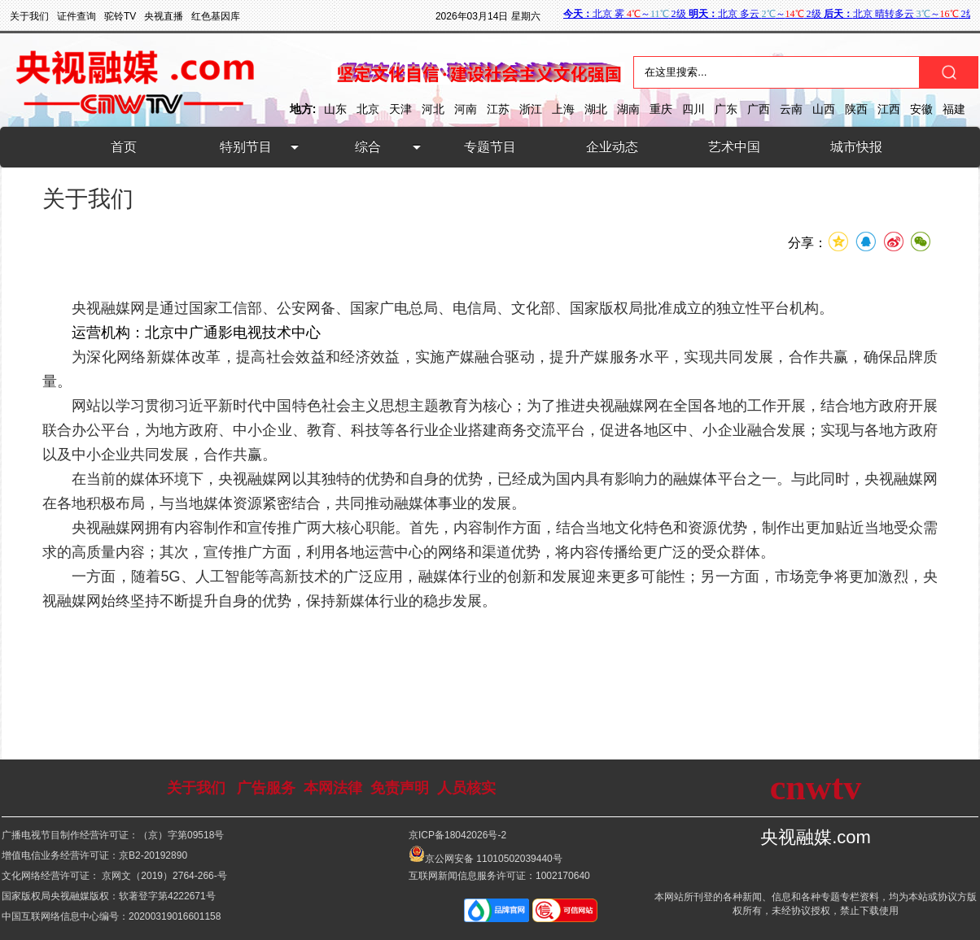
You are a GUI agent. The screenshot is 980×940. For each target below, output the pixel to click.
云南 (791, 108)
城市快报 (856, 147)
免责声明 (399, 788)
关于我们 (196, 788)
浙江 (530, 108)
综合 (368, 147)
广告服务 (266, 788)
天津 (400, 108)
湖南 (628, 108)
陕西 (856, 108)
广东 (726, 108)
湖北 (595, 108)
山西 (823, 108)
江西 (888, 108)
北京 (368, 108)
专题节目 (490, 147)
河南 (465, 108)
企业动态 (612, 147)
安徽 (921, 108)
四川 (693, 108)
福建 (954, 108)
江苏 (498, 108)
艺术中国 (734, 147)
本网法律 (333, 788)
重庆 (661, 108)
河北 (433, 108)
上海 (563, 108)
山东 (335, 108)
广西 (758, 108)
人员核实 (466, 788)
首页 (124, 147)
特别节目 (246, 147)
